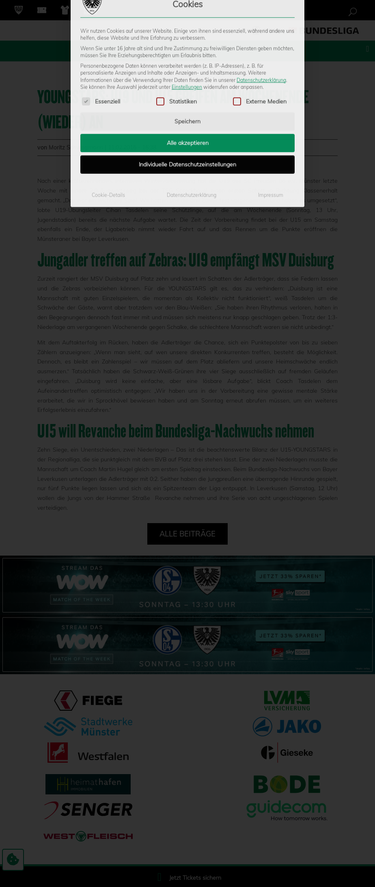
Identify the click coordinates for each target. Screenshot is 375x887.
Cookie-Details (108, 133)
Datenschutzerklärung (261, 18)
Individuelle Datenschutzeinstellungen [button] (187, 102)
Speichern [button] (187, 59)
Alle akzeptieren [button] (188, 80)
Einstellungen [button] (187, 25)
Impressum (270, 133)
